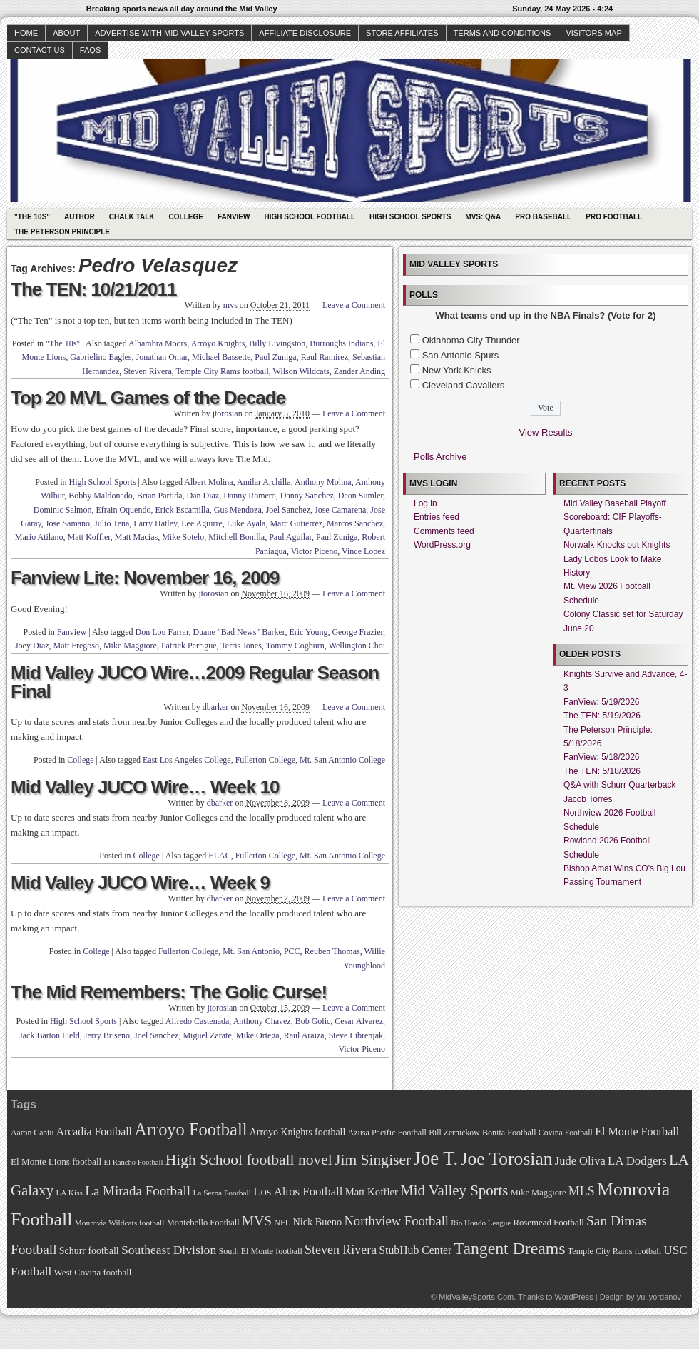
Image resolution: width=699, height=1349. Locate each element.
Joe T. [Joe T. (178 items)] (436, 1158)
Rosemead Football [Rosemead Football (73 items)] (548, 1223)
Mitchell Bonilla (236, 537)
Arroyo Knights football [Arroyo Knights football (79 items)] (298, 1132)
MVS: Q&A (483, 217)
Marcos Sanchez (355, 523)
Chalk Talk (132, 217)
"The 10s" (32, 217)
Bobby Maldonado (100, 496)
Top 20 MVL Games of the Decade (148, 397)
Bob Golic (313, 1021)
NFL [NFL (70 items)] (282, 1223)
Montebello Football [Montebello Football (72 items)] (203, 1223)
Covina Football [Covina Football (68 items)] (566, 1133)
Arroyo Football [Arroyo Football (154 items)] (190, 1129)
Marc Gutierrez (296, 523)
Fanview (234, 217)
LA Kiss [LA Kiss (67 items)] (69, 1192)
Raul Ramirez (324, 357)
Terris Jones (240, 646)
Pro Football (614, 217)
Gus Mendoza (238, 510)
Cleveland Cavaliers (463, 385)
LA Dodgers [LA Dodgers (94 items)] (637, 1161)
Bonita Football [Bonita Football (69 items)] (509, 1133)
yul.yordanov (659, 1297)
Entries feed (436, 517)
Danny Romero (249, 496)
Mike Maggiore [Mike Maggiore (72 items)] (538, 1193)
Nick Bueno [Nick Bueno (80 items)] (317, 1222)
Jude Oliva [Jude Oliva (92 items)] (580, 1161)
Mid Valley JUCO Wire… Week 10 (145, 787)
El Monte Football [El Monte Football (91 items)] (637, 1131)
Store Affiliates (402, 33)
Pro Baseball (543, 217)
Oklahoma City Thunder (471, 340)
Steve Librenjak (356, 1035)
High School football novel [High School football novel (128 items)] (248, 1159)
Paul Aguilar (290, 537)
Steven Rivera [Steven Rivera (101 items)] (341, 1250)
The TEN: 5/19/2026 (602, 716)
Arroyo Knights (218, 343)
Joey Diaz (32, 646)
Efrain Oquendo (123, 510)
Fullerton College (265, 760)
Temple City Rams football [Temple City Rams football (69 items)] (614, 1251)
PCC (292, 951)
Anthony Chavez (262, 1021)
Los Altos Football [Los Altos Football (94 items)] (297, 1191)
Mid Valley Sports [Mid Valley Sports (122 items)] (454, 1190)
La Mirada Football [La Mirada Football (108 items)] (137, 1190)
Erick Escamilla (182, 510)
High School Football (309, 217)
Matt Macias (136, 537)
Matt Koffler (89, 537)
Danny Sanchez (307, 496)
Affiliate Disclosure (305, 33)
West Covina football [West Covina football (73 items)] (93, 1273)
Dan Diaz (203, 496)
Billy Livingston (277, 343)
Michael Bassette (221, 357)
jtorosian (228, 413)
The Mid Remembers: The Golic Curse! (169, 992)
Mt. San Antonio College (342, 760)
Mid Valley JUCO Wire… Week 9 (140, 882)
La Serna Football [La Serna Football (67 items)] (222, 1192)
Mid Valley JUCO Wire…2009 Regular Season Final (195, 682)
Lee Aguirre (202, 523)
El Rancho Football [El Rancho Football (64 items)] (133, 1162)
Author (79, 217)
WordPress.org (442, 545)
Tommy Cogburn (295, 646)
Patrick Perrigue (189, 646)
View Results (546, 432)
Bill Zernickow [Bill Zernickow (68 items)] (454, 1133)
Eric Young (308, 632)
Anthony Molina (323, 482)
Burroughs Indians (341, 343)
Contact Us (39, 50)
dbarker (216, 707)
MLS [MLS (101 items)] (581, 1191)
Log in (425, 503)
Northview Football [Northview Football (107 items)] (396, 1220)
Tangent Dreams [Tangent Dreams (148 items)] (510, 1248)
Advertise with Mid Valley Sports (169, 33)
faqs (90, 50)
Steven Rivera (147, 371)
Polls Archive (440, 456)
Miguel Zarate (207, 1035)
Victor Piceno (314, 551)
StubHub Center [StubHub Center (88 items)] (415, 1250)
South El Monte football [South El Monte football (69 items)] (260, 1251)
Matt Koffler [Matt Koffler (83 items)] (371, 1192)
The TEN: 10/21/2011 (93, 289)
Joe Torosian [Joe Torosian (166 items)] (506, 1158)
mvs (230, 305)
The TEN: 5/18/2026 (602, 771)
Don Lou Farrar (162, 632)
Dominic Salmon (63, 510)
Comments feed (444, 531)
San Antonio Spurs (460, 355)
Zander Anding (359, 371)
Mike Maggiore (130, 646)
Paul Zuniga (275, 357)
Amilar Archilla (264, 482)
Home (26, 33)
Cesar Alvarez (359, 1021)
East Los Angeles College (187, 760)
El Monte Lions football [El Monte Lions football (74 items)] (56, 1161)
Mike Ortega (258, 1035)
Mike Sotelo (183, 537)
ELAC (219, 856)
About (66, 33)
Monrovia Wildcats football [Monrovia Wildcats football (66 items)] (120, 1222)
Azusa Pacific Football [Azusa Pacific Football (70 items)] (387, 1133)
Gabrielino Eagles (100, 357)
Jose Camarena (340, 510)
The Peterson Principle (62, 232)
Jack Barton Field (49, 1035)
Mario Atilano (39, 537)
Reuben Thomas (332, 951)
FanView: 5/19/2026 (601, 702)
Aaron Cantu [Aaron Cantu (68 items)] (32, 1133)
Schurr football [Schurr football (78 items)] (89, 1250)
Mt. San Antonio (251, 951)
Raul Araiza (304, 1035)
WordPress (573, 1297)
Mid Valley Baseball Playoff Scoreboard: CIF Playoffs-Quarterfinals (614, 517)
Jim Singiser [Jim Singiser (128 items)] (373, 1159)
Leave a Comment (353, 305)
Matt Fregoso (76, 646)
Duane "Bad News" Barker (239, 632)
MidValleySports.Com (476, 1297)
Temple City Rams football (222, 371)
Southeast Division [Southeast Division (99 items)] (168, 1250)
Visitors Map (593, 33)
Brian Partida (160, 496)
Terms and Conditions (502, 33)
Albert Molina (208, 482)
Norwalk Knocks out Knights (616, 545)
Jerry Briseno (107, 1035)
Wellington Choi (357, 646)
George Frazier (357, 632)
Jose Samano (68, 523)
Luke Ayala (246, 523)
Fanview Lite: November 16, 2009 (145, 577)
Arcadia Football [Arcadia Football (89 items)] (94, 1131)
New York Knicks (456, 370)
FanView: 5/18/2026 (601, 757)
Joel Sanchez (288, 510)
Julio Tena (111, 523)
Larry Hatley (155, 523)
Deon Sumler (360, 496)
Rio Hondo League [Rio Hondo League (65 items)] (481, 1222)
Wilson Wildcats (301, 371)
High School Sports (410, 217)
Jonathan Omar (162, 357)
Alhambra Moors (157, 343)
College (186, 217)
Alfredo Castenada (197, 1021)
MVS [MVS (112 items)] (257, 1220)
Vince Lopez (363, 551)
